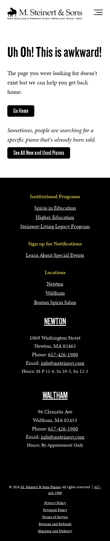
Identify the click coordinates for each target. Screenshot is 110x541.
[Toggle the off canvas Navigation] (98, 13)
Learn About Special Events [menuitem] (55, 255)
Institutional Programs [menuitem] (55, 196)
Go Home (20, 111)
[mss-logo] (44, 13)
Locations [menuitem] (55, 272)
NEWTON (55, 321)
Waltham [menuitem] (55, 292)
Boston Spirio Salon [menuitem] (55, 302)
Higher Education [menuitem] (55, 217)
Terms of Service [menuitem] (55, 517)
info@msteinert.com (62, 363)
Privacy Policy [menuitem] (55, 503)
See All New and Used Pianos (38, 153)
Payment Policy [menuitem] (55, 510)
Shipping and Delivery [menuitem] (55, 531)
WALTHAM (55, 395)
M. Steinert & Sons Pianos (41, 487)
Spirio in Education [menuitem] (55, 207)
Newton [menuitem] (55, 283)
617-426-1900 (63, 354)
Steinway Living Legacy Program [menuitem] (55, 226)
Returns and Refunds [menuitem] (55, 524)
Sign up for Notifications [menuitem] (55, 243)
